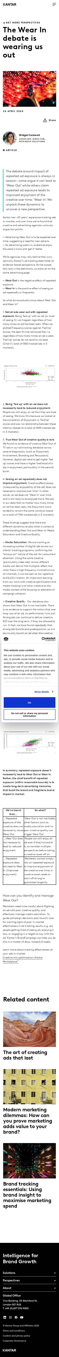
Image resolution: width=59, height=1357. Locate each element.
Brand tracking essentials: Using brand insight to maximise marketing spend (27, 1195)
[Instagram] (10, 1318)
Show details (41, 691)
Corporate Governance (14, 1341)
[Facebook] (16, 1318)
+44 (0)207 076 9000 (17, 1308)
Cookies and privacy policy (16, 1336)
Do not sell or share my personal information (29, 714)
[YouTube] (5, 1318)
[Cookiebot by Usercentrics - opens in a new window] (42, 639)
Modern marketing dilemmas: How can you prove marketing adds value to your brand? (27, 1121)
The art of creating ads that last (25, 1055)
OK (29, 702)
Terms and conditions (14, 1331)
